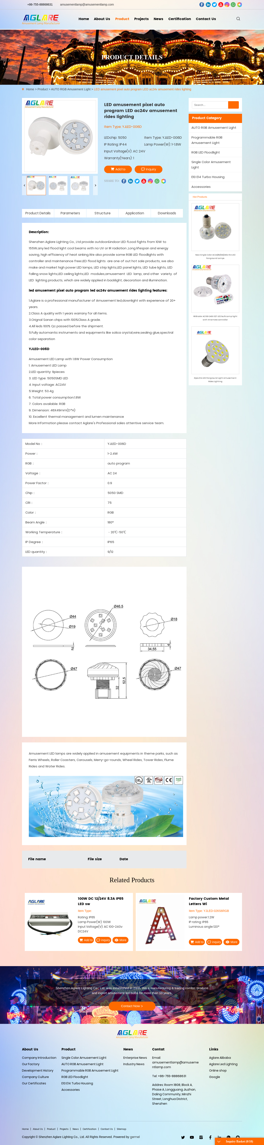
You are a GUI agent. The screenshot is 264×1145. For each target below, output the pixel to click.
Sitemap (121, 1129)
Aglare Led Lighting (223, 1064)
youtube (220, 4)
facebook (201, 4)
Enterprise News (135, 1058)
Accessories (201, 186)
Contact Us (207, 19)
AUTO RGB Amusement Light (70, 89)
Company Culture (35, 1077)
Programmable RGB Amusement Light (206, 140)
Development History (37, 1070)
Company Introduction (39, 1058)
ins (227, 4)
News (159, 19)
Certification (180, 19)
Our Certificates (34, 1083)
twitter (214, 4)
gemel (135, 1137)
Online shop (218, 1070)
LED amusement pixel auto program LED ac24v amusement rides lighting (142, 89)
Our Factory (30, 1064)
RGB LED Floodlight (205, 152)
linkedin (208, 4)
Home (83, 19)
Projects (141, 19)
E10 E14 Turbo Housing (208, 177)
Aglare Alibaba (220, 1058)
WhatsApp (229, 1137)
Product (122, 19)
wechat (239, 4)
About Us (101, 19)
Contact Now (132, 1006)
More (120, 940)
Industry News (133, 1064)
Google (214, 1077)
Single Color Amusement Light (211, 164)
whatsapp (233, 4)
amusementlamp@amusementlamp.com (87, 4)
